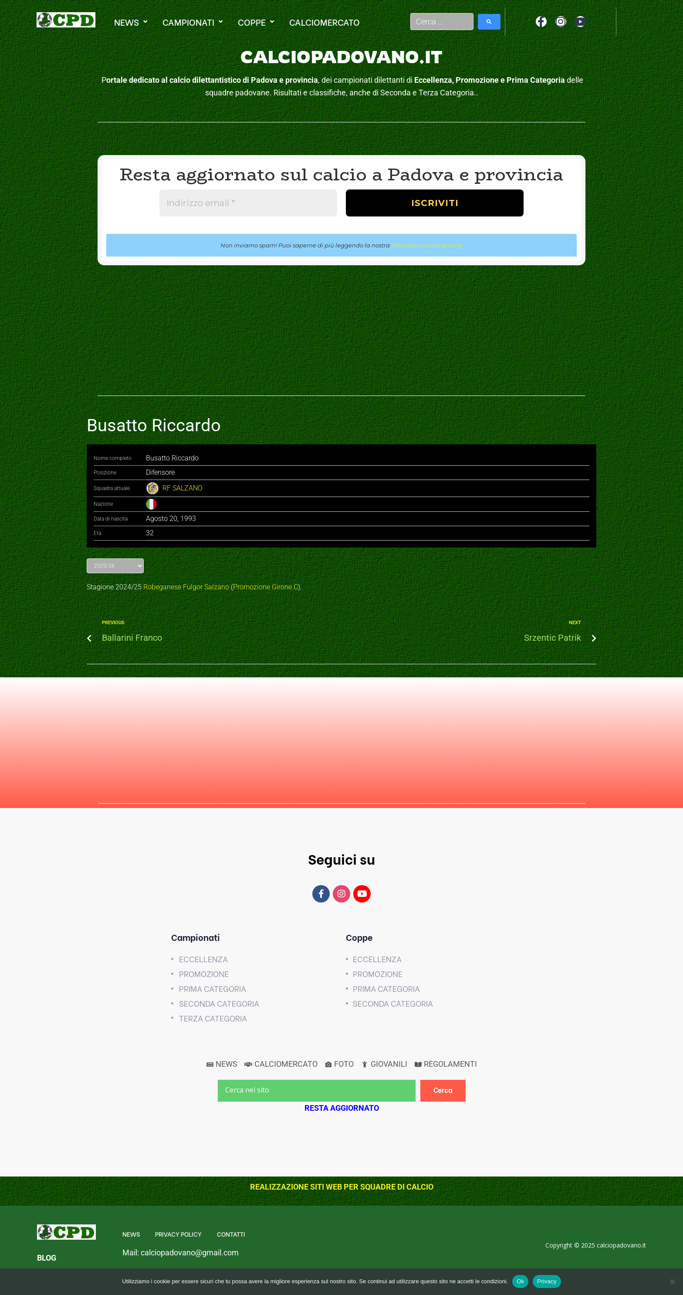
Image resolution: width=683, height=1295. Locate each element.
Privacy (546, 1281)
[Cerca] (443, 1090)
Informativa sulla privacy (427, 245)
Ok (520, 1281)
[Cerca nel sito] (316, 1090)
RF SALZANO (182, 488)
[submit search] (489, 22)
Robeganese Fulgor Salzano (186, 587)
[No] (672, 1281)
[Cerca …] (441, 21)
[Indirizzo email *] (248, 202)
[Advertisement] (341, 335)
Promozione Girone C (265, 587)
